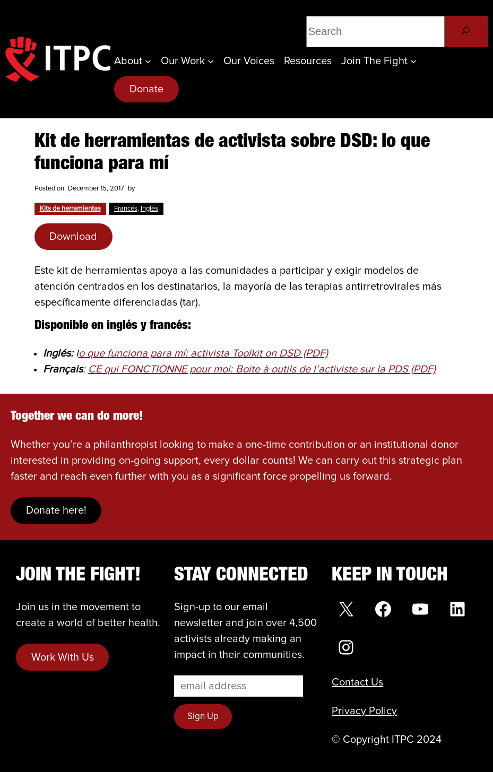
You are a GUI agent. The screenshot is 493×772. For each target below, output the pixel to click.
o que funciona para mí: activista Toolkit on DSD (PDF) (203, 353)
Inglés (149, 208)
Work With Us (62, 657)
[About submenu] (148, 61)
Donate (146, 89)
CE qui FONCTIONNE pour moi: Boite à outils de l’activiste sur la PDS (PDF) (262, 369)
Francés (125, 208)
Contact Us (357, 682)
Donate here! (56, 510)
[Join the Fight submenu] (413, 61)
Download (73, 236)
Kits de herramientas (70, 208)
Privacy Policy (364, 711)
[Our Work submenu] (210, 61)
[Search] (466, 31)
